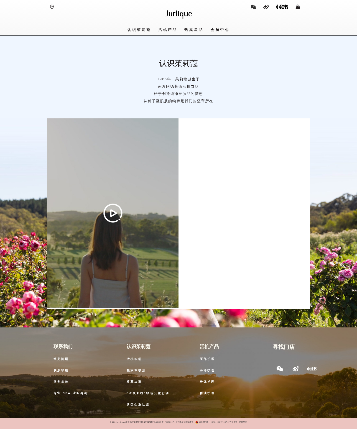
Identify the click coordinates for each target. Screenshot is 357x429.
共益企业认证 (138, 404)
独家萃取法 (136, 370)
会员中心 (220, 30)
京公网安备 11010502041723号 (211, 422)
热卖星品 (194, 30)
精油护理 (207, 393)
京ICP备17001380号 (165, 422)
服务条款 (61, 381)
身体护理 (207, 381)
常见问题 (61, 359)
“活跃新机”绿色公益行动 (148, 393)
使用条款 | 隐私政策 (184, 422)
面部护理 (207, 359)
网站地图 (243, 422)
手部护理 (207, 370)
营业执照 (233, 422)
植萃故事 (134, 381)
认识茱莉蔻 (139, 30)
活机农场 (134, 359)
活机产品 (168, 30)
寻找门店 (284, 347)
